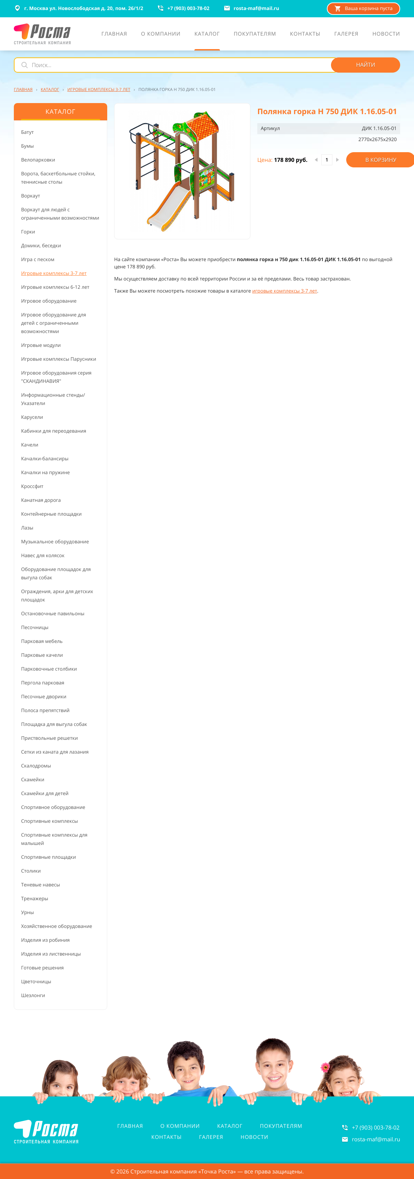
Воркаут (30, 196)
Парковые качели (42, 655)
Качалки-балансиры (44, 458)
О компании (180, 1126)
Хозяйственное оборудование (56, 926)
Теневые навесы (40, 885)
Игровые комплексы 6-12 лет (55, 287)
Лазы (27, 528)
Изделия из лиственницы (51, 954)
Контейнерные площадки (51, 514)
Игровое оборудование (48, 301)
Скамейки (32, 779)
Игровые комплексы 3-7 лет (53, 273)
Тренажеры (34, 898)
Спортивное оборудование (53, 807)
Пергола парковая (42, 683)
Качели (29, 445)
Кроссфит (32, 486)
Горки (28, 232)
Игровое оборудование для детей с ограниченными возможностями (53, 323)
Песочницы (34, 627)
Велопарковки (38, 160)
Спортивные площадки (48, 857)
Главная (130, 1126)
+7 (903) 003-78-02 (375, 1127)
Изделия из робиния (45, 940)
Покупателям (281, 1126)
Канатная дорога (41, 500)
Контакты (166, 1137)
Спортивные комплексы (49, 821)
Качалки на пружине (45, 472)
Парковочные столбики (49, 669)
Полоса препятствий (45, 710)
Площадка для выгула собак (54, 724)
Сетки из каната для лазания (55, 752)
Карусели (32, 417)
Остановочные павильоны (52, 613)
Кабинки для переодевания (53, 431)
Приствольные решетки (49, 738)
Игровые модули (41, 345)
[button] (182, 171)
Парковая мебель (42, 641)
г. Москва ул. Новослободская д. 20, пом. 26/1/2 (78, 8)
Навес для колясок (43, 555)
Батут (27, 132)
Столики (31, 871)
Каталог (230, 1126)
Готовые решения (42, 968)
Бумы (27, 146)
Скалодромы (36, 766)
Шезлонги (33, 995)
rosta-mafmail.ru (376, 1139)
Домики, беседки (41, 245)
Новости (254, 1137)
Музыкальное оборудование (55, 541)
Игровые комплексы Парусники (58, 359)
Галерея (211, 1137)
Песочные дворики (43, 696)
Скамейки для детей (44, 793)
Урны (27, 912)
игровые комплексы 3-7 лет (284, 291)
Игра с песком (37, 259)
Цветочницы (36, 981)
